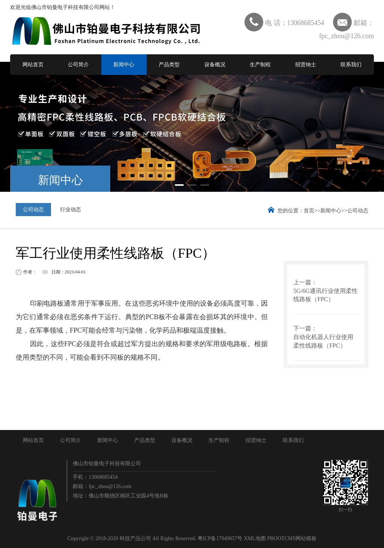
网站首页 (33, 64)
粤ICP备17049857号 (220, 538)
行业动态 (70, 209)
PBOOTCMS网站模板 (291, 538)
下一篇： (305, 328)
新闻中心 (123, 64)
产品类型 (169, 64)
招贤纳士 (305, 64)
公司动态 (33, 209)
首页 (309, 211)
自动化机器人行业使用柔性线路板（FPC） (323, 341)
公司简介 (78, 64)
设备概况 (214, 64)
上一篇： (305, 282)
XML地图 (255, 538)
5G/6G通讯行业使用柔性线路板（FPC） (325, 295)
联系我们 (351, 64)
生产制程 (260, 64)
